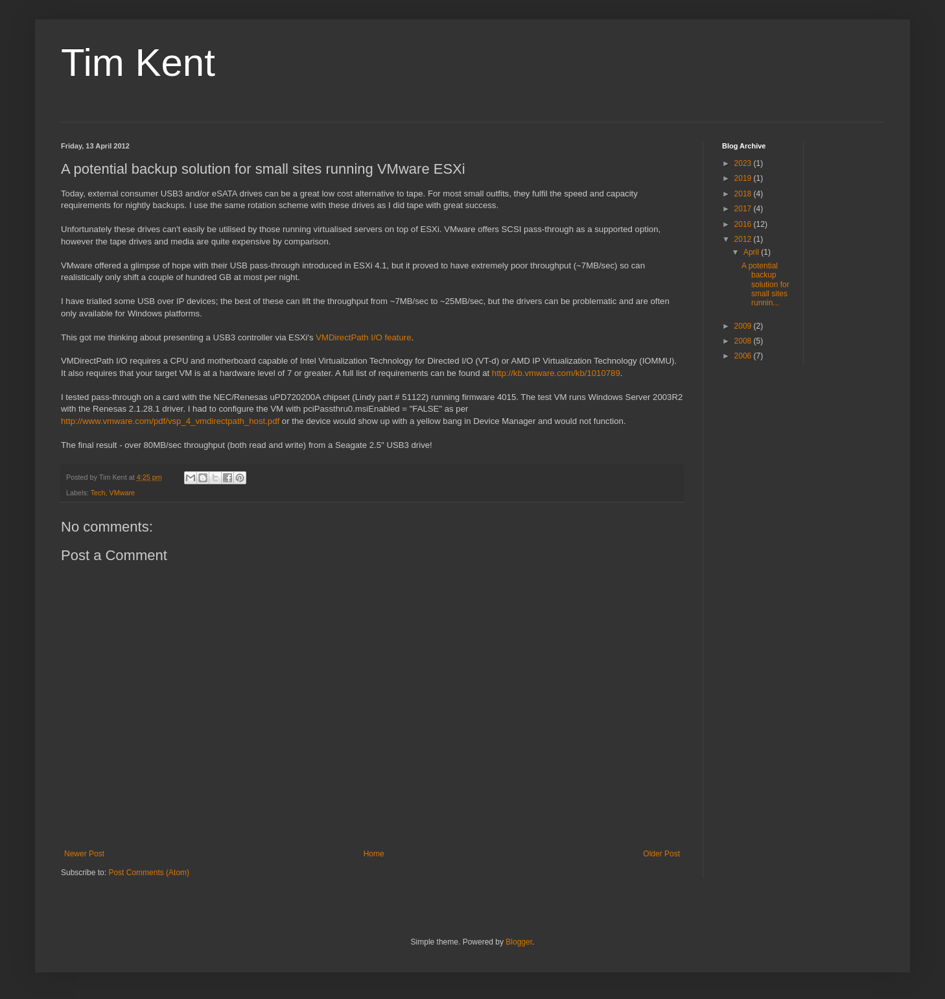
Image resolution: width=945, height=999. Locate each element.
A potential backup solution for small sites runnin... (765, 284)
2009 (744, 326)
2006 (744, 355)
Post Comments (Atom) (148, 872)
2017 (744, 208)
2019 (744, 178)
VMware (122, 493)
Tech (98, 493)
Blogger (519, 941)
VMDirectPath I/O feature (363, 337)
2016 (744, 224)
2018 (744, 193)
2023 (744, 163)
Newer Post (84, 853)
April (752, 252)
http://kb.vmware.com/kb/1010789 (556, 373)
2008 (744, 341)
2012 (744, 239)
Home (374, 853)
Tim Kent (138, 62)
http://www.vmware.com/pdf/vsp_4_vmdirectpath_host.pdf (170, 421)
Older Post (661, 853)
